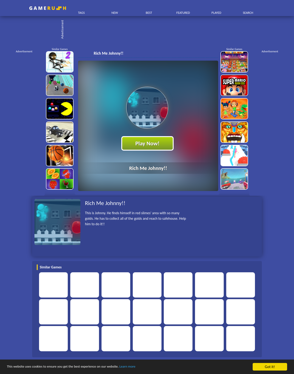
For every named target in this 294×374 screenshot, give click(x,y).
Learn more (143, 367)
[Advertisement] (149, 30)
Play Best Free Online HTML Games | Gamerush (47, 8)
